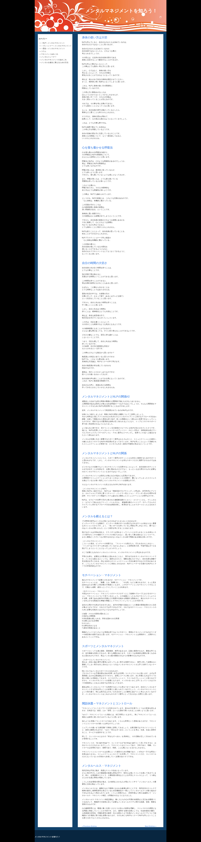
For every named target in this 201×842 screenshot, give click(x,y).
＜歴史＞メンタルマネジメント (53, 48)
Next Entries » (150, 826)
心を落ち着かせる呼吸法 (97, 147)
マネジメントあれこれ (49, 54)
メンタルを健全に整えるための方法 (54, 62)
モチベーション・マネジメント (101, 575)
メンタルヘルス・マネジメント (101, 765)
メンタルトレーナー (48, 57)
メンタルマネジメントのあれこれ (54, 60)
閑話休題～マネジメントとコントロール (107, 703)
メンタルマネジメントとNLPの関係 (104, 453)
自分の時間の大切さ (94, 263)
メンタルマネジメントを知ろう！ (121, 10)
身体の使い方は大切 (94, 37)
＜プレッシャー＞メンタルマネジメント (56, 46)
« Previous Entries (89, 826)
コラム (43, 51)
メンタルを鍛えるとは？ (97, 516)
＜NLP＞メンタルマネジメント (53, 43)
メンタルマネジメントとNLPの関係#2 (106, 396)
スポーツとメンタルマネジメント (103, 646)
